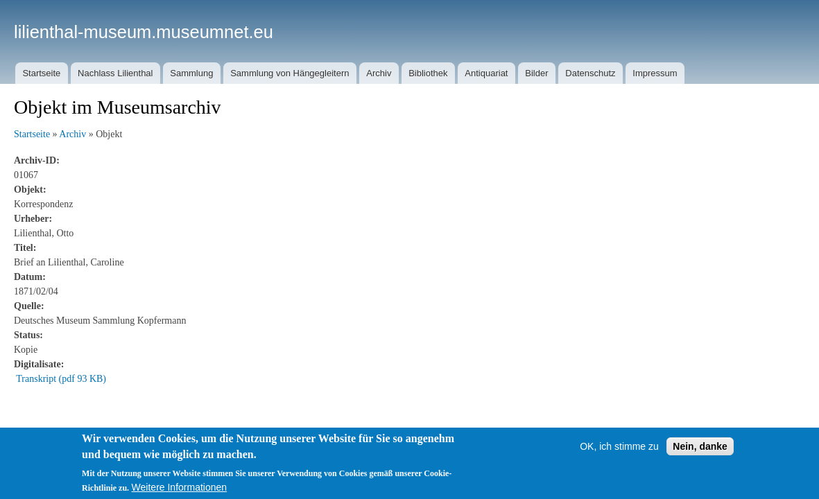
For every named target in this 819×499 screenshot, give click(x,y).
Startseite (41, 73)
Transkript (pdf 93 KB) (61, 379)
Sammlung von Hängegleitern (289, 73)
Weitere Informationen (179, 487)
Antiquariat (486, 73)
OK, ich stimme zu (619, 446)
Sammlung (191, 73)
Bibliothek (427, 73)
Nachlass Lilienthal (115, 73)
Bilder (536, 73)
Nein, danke (700, 446)
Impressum (654, 73)
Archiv (378, 73)
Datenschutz (590, 73)
